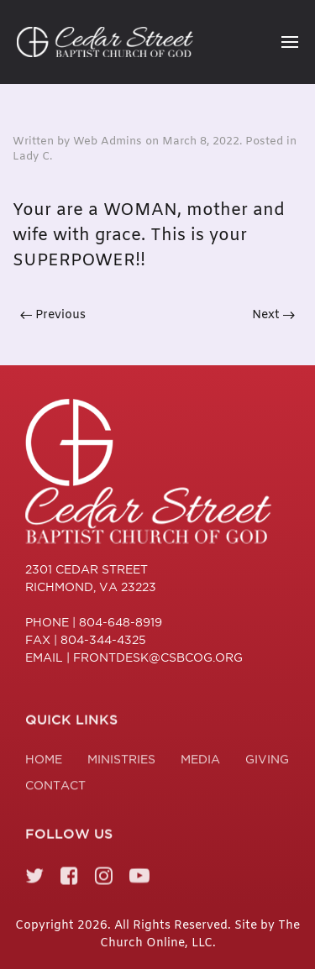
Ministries (121, 761)
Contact (55, 787)
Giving (267, 761)
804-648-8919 (120, 622)
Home (43, 761)
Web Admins (107, 141)
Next (273, 315)
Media (200, 761)
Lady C (31, 156)
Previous (53, 315)
